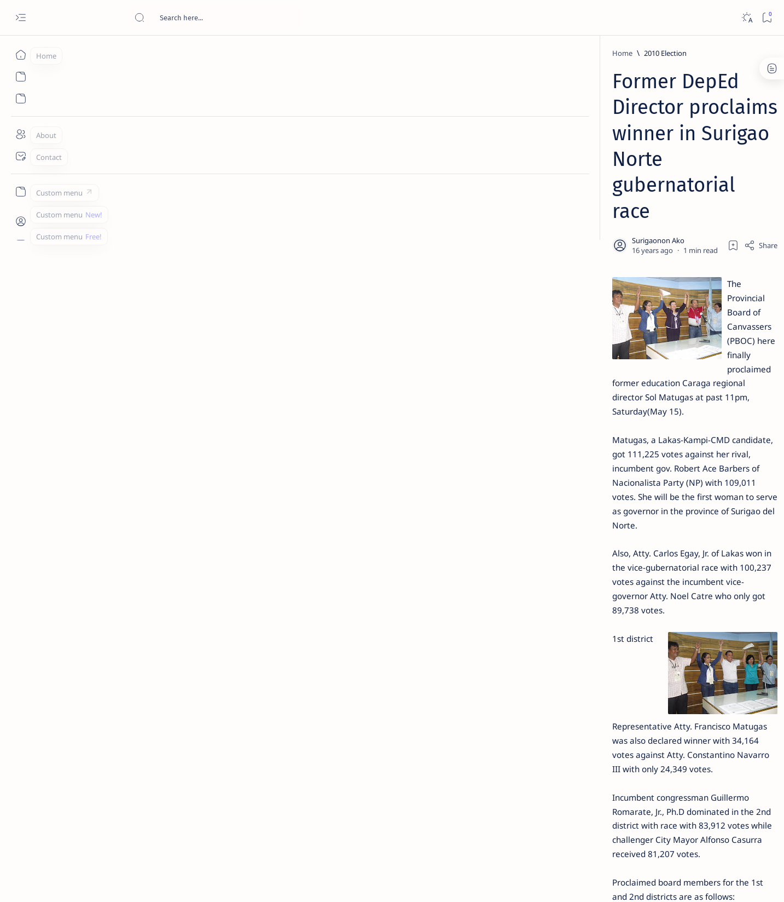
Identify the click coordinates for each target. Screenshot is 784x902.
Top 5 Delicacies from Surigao (637, 186)
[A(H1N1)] (597, 545)
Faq (671, 662)
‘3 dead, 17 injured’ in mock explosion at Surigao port (632, 450)
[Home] (20, 55)
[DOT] (617, 358)
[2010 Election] (164, 53)
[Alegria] (617, 297)
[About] (20, 134)
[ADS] (597, 600)
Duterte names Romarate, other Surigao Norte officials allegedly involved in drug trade (643, 324)
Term (568, 662)
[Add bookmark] (494, 139)
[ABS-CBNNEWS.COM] (597, 573)
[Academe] (676, 573)
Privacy (642, 662)
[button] (278, 751)
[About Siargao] (676, 545)
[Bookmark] (766, 17)
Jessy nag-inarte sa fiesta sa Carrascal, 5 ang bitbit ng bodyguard (634, 264)
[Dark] (746, 17)
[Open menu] (20, 17)
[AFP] (676, 600)
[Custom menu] (20, 192)
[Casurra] (238, 751)
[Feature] (621, 171)
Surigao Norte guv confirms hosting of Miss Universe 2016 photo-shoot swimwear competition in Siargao (638, 390)
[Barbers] (193, 751)
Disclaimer (603, 662)
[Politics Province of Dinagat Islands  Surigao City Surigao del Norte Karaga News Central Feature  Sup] (597, 518)
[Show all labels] (583, 626)
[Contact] (20, 156)
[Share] (521, 139)
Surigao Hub (116, 881)
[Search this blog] (216, 17)
